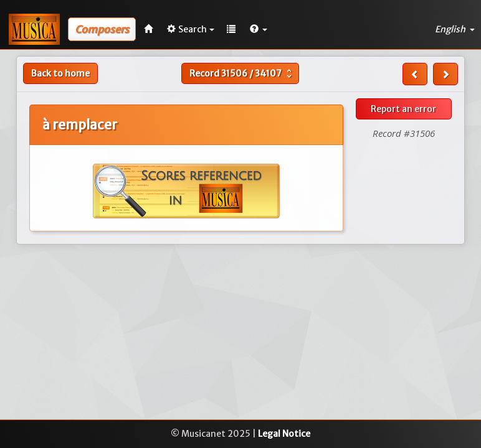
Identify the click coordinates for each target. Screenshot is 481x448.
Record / (242, 73)
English (455, 29)
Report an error (403, 108)
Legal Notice (284, 433)
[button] (259, 29)
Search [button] (190, 29)
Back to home (60, 73)
